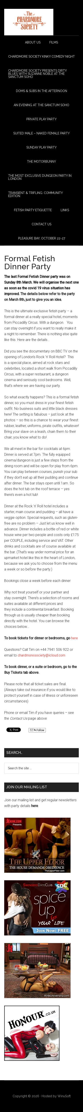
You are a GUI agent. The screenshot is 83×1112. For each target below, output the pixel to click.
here (74, 638)
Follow (37, 730)
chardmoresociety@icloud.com (41, 655)
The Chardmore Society (41, 22)
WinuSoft (64, 1096)
